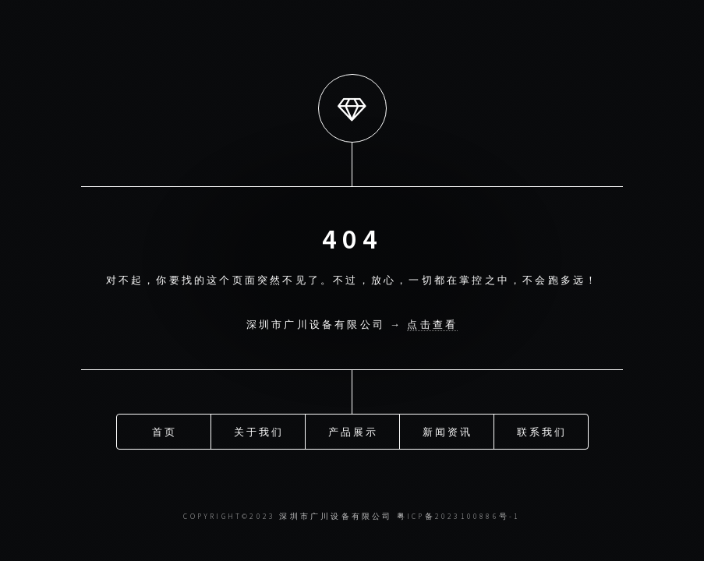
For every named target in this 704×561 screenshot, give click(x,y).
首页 (164, 431)
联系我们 (542, 431)
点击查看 (432, 324)
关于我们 (259, 431)
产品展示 (353, 431)
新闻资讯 (448, 431)
